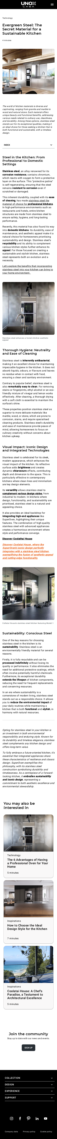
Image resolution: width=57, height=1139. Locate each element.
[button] (28, 145)
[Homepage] (28, 4)
